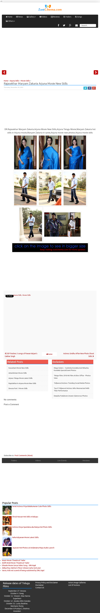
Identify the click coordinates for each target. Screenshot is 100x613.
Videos (43, 17)
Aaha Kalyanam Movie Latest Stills (25, 537)
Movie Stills (26, 295)
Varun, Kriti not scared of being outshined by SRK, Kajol (23, 570)
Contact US (39, 588)
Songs (78, 17)
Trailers (67, 17)
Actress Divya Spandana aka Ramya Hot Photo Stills (32, 527)
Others (10, 21)
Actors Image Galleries (77, 583)
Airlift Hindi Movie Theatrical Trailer (15, 563)
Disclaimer (39, 585)
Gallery (31, 17)
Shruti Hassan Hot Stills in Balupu (25, 517)
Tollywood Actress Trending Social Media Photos (72, 383)
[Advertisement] (50, 48)
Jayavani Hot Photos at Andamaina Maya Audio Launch (33, 548)
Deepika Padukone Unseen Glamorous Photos (71, 396)
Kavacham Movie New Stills (19, 368)
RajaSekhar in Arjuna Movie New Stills (22, 383)
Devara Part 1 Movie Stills (18, 388)
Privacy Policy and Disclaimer (46, 583)
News (19, 17)
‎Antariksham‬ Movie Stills (18, 373)
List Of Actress (74, 585)
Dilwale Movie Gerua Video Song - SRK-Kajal (19, 565)
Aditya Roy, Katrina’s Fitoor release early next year (21, 568)
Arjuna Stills (17, 295)
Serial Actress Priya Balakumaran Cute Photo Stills (31, 506)
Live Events (62, 461)
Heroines (86, 461)
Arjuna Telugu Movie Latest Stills (21, 378)
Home (9, 17)
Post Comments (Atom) (24, 455)
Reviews (55, 17)
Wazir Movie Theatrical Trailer (13, 560)
